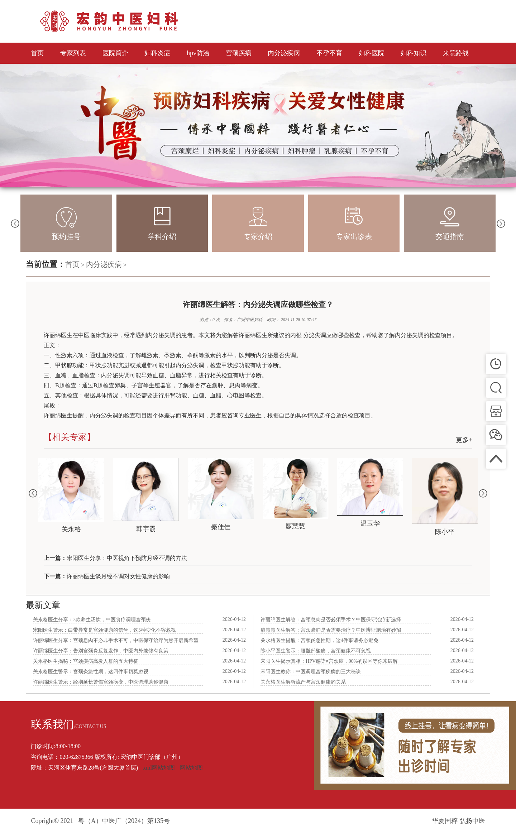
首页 (37, 53)
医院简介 (115, 53)
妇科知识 (413, 53)
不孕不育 (329, 53)
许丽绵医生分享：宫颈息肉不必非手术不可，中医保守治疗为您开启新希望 (116, 640)
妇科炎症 (157, 53)
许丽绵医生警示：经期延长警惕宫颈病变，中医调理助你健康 (100, 682)
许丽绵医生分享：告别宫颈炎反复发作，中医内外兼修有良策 (100, 651)
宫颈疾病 (239, 53)
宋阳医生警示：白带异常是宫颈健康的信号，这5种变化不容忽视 (104, 630)
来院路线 (456, 53)
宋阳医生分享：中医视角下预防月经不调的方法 (127, 558)
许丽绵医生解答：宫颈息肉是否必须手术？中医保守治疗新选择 (331, 619)
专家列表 (73, 53)
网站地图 (191, 768)
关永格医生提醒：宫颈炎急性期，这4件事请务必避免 (319, 640)
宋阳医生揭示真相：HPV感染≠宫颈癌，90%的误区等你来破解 (329, 661)
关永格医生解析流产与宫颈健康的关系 (303, 682)
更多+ (464, 440)
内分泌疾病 (284, 53)
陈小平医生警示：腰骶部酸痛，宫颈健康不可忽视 (316, 651)
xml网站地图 (159, 768)
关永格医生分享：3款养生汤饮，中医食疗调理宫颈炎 (92, 619)
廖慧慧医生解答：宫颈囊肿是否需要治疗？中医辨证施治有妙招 (331, 630)
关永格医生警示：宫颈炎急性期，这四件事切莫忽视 (90, 671)
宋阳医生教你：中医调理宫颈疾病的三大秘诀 (311, 671)
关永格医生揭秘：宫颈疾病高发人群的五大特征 (85, 661)
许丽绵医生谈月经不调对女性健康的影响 (118, 576)
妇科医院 (371, 53)
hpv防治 (198, 53)
